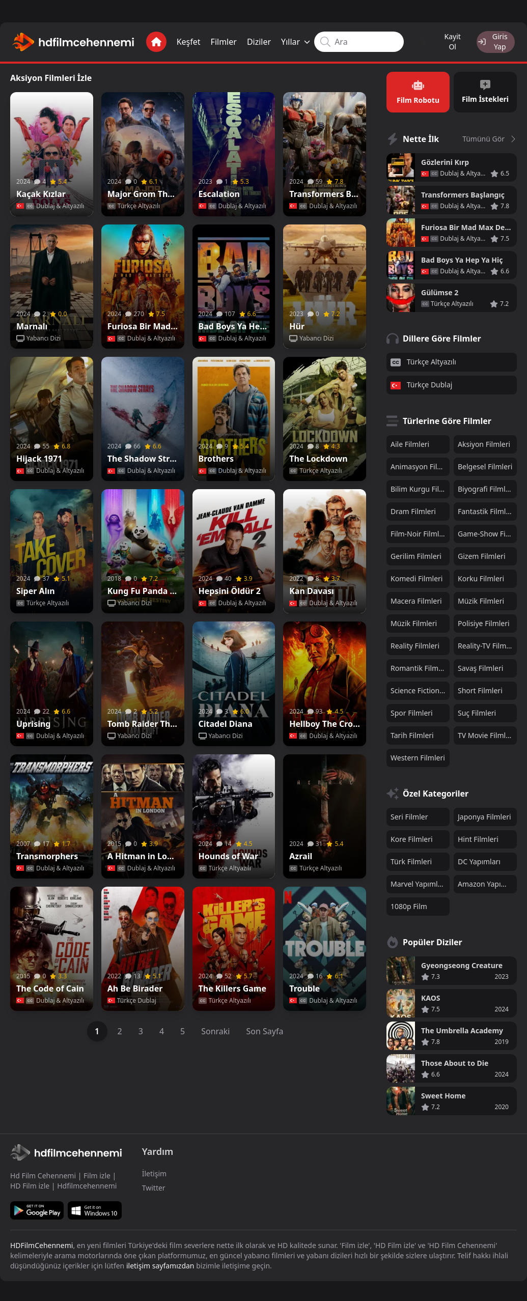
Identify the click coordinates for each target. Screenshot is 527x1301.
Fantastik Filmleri (486, 509)
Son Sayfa (265, 1028)
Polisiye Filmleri (484, 621)
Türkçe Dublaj (421, 382)
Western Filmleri (418, 755)
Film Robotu (418, 89)
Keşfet (179, 40)
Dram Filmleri (413, 509)
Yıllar (286, 40)
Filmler (215, 40)
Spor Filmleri (412, 710)
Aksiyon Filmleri (484, 441)
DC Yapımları (479, 859)
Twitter (153, 1185)
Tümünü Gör (489, 135)
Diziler (250, 40)
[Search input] (350, 41)
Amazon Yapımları (487, 881)
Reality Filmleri (415, 643)
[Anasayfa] (147, 41)
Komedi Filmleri (416, 576)
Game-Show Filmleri (487, 531)
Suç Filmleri (477, 710)
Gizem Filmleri (482, 553)
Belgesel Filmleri (485, 464)
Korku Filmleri (481, 576)
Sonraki (215, 1028)
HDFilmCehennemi (41, 1243)
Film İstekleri (485, 89)
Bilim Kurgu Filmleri (420, 486)
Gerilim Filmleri (416, 553)
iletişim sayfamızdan (160, 1263)
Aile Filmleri (410, 441)
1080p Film (409, 904)
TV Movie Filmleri (486, 733)
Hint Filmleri (478, 836)
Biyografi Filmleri (486, 486)
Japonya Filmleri (484, 814)
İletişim (154, 1171)
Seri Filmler (409, 814)
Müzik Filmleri (481, 598)
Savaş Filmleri (480, 665)
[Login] (490, 40)
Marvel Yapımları (419, 881)
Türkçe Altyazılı (423, 359)
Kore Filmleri (412, 836)
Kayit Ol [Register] (442, 40)
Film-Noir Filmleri (419, 531)
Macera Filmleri (416, 598)
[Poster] (51, 151)
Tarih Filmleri (412, 733)
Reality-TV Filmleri (487, 643)
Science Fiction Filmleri (420, 688)
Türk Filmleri (411, 859)
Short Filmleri (480, 688)
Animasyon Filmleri (420, 464)
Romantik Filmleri (420, 665)
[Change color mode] (414, 41)
